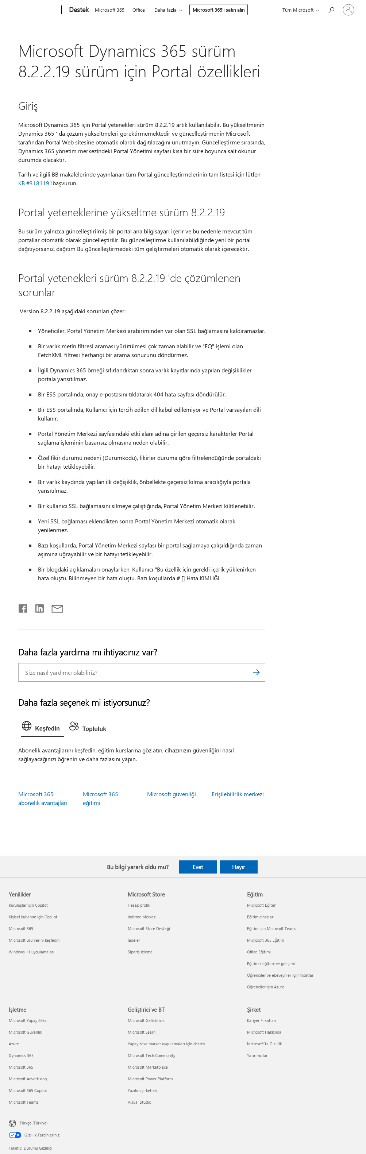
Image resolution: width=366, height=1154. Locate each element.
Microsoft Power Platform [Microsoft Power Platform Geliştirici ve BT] (150, 1078)
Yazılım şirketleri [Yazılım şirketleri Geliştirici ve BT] (142, 1090)
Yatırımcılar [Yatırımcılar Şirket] (257, 1055)
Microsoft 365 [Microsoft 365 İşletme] (21, 1067)
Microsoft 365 (109, 10)
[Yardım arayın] (331, 9)
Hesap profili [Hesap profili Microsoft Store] (139, 905)
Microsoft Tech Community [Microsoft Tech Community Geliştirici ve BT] (151, 1055)
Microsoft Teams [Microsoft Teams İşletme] (23, 1102)
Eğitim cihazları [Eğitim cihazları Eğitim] (260, 916)
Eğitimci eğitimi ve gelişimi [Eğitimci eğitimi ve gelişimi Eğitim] (271, 963)
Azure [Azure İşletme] (14, 1043)
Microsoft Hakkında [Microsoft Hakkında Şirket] (264, 1032)
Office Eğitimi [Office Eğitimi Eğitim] (259, 951)
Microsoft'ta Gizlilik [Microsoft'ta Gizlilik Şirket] (264, 1043)
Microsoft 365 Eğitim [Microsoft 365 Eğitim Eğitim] (265, 940)
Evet (198, 867)
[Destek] (78, 10)
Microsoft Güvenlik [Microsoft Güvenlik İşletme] (25, 1032)
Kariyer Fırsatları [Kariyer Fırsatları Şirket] (261, 1020)
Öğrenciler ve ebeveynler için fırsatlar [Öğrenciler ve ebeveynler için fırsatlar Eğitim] (280, 975)
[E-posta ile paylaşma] (54, 606)
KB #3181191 (35, 183)
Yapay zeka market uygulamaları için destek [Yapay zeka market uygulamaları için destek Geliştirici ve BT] (166, 1043)
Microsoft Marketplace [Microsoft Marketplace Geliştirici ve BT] (148, 1067)
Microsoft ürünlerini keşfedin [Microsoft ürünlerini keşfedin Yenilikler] (34, 940)
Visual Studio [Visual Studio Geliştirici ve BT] (139, 1102)
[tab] (42, 727)
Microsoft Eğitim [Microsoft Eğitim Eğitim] (261, 905)
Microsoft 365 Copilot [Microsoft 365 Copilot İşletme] (28, 1090)
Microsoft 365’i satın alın (218, 10)
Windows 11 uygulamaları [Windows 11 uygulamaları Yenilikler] (31, 951)
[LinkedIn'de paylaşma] (36, 606)
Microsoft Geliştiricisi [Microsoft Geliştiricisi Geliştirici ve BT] (147, 1020)
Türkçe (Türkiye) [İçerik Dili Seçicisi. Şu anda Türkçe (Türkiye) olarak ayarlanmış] (33, 1122)
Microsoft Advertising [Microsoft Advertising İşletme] (28, 1078)
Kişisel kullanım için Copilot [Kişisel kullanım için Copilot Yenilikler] (33, 916)
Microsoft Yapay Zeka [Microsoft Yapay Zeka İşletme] (28, 1020)
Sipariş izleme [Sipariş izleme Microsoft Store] (140, 951)
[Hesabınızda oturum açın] (348, 10)
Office (138, 10)
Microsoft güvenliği (171, 794)
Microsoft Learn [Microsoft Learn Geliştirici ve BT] (141, 1032)
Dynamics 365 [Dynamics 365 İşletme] (21, 1055)
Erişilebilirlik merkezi (238, 794)
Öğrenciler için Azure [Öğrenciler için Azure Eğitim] (265, 987)
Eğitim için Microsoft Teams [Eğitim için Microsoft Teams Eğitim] (271, 928)
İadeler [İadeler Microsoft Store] (134, 940)
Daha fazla (165, 10)
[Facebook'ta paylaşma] (23, 606)
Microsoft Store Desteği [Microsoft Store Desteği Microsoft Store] (149, 928)
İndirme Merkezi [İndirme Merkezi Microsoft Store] (142, 916)
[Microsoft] (34, 10)
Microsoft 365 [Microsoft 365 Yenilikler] (21, 928)
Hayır (238, 867)
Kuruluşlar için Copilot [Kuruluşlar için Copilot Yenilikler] (28, 905)
